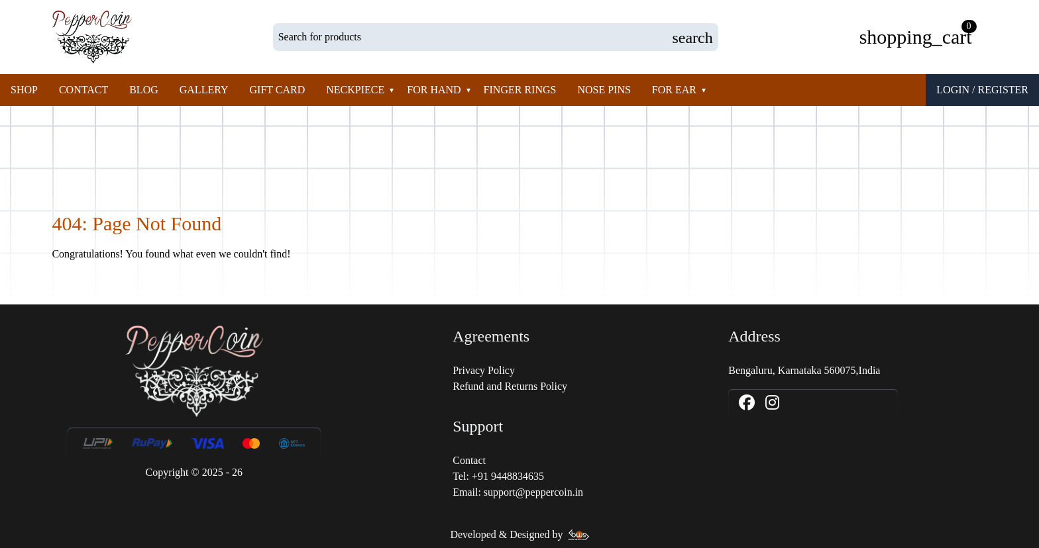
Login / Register (982, 89)
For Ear (674, 89)
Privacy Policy (484, 370)
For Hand (434, 89)
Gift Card (277, 89)
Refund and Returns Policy (510, 386)
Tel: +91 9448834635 (498, 476)
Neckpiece (355, 89)
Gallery (204, 89)
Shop (24, 89)
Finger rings (520, 89)
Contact (83, 89)
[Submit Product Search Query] (692, 36)
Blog (143, 89)
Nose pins (603, 89)
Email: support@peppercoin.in (518, 492)
